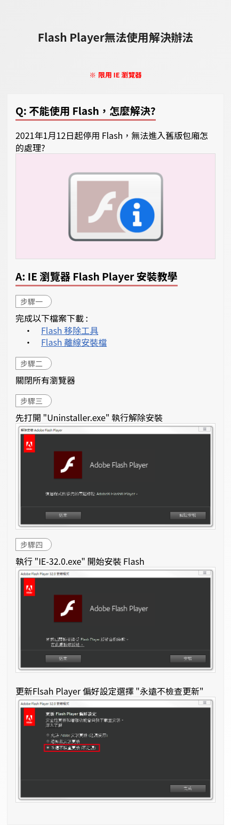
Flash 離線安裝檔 (74, 342)
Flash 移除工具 (69, 330)
